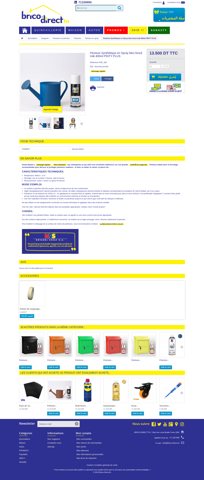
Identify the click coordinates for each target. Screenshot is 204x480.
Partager (107, 79)
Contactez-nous (173, 2)
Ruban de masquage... (30, 309)
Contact (90, 465)
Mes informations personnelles (89, 454)
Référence (94, 62)
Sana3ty (159, 30)
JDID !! (137, 30)
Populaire (23, 454)
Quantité (152, 62)
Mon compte (83, 433)
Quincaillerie (48, 30)
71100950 (85, 2)
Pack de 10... (25, 406)
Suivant (81, 123)
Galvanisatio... (110, 406)
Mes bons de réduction (86, 458)
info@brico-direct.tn (171, 443)
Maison (75, 30)
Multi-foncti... (81, 406)
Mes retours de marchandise (89, 443)
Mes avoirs (81, 447)
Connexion (157, 2)
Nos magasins (53, 439)
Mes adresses (82, 450)
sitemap (50, 447)
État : (92, 66)
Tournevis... (164, 406)
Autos (94, 30)
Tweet (95, 79)
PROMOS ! (116, 30)
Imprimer (100, 87)
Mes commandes (84, 439)
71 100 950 (174, 438)
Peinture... (24, 360)
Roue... (134, 406)
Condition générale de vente (105, 465)
